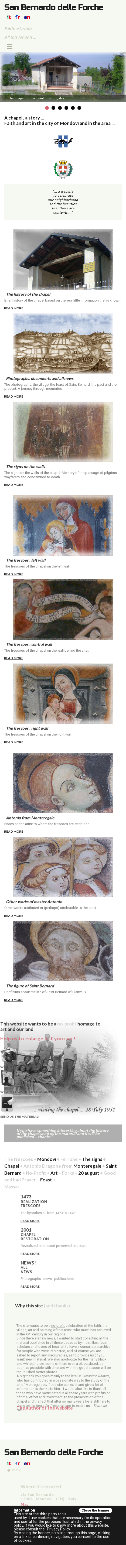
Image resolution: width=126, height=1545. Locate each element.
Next (122, 78)
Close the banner (95, 1510)
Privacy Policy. (59, 1529)
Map (104, 1504)
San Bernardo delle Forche (53, 7)
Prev (4, 78)
